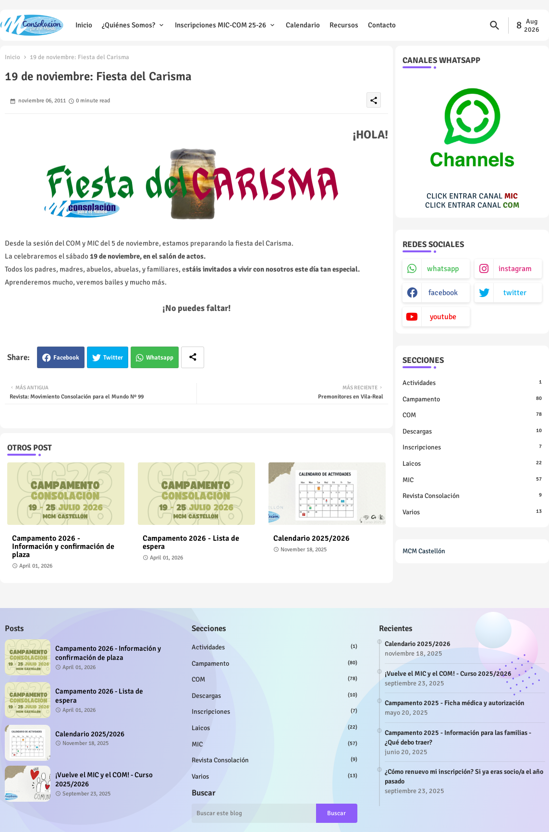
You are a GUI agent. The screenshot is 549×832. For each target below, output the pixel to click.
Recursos (343, 25)
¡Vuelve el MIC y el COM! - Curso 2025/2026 (104, 779)
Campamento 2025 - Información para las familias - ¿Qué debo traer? (458, 737)
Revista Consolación (472, 495)
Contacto (382, 25)
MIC (472, 479)
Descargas (472, 431)
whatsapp (443, 268)
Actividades (472, 382)
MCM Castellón (424, 551)
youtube (443, 317)
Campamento (472, 399)
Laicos (472, 463)
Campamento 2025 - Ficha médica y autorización (455, 703)
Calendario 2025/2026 (311, 538)
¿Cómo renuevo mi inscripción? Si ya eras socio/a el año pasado (464, 776)
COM (472, 414)
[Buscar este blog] (254, 813)
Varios (472, 512)
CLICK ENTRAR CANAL (472, 196)
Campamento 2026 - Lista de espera (191, 542)
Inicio (83, 25)
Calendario (303, 25)
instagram (515, 268)
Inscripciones (472, 447)
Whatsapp (159, 357)
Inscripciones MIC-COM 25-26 (220, 25)
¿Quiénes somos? (128, 25)
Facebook (66, 357)
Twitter (113, 357)
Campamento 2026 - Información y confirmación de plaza (63, 546)
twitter (514, 293)
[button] (494, 25)
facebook (443, 293)
